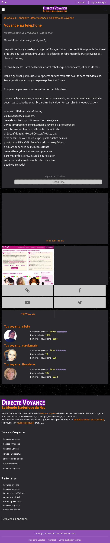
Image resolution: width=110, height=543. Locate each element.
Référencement (10, 463)
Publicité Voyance (11, 468)
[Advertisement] (55, 217)
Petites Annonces (11, 443)
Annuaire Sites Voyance (33, 17)
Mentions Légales (37, 539)
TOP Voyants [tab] (28, 313)
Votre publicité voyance (70, 539)
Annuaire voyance (11, 489)
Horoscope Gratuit (12, 501)
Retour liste (58, 181)
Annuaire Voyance (11, 438)
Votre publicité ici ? (55, 240)
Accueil (11, 17)
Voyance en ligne (98, 2)
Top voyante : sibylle (17, 326)
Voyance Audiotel (11, 497)
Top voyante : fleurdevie (19, 364)
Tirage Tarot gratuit (12, 453)
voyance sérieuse (25, 422)
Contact (81, 2)
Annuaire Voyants (11, 448)
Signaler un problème (55, 176)
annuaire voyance (48, 413)
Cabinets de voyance (61, 17)
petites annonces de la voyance (89, 419)
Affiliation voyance (11, 509)
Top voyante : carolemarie (21, 345)
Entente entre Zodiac (13, 458)
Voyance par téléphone (14, 493)
